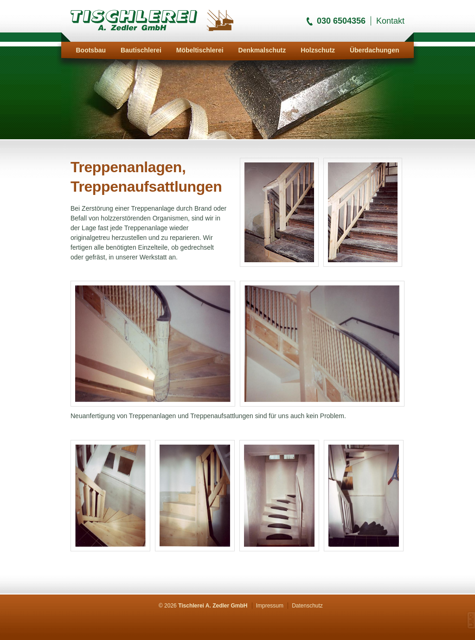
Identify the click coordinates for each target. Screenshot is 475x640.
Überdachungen (374, 50)
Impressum (269, 605)
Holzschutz (318, 50)
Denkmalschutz (262, 50)
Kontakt (390, 21)
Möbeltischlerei (200, 50)
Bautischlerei (141, 50)
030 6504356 (341, 21)
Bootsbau (91, 50)
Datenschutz (307, 605)
